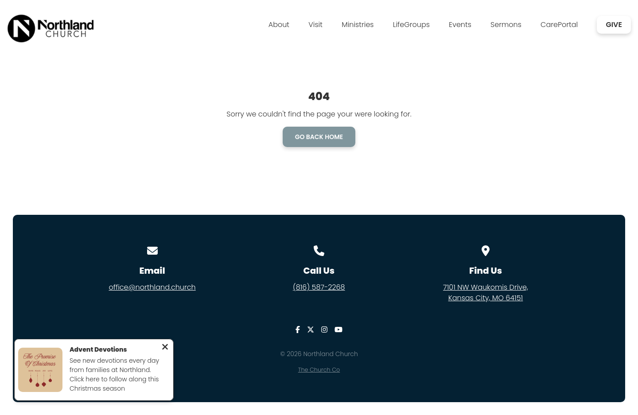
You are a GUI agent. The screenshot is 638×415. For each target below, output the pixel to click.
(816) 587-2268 (319, 287)
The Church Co (319, 369)
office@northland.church (152, 287)
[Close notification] (165, 348)
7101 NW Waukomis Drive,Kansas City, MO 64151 (485, 292)
